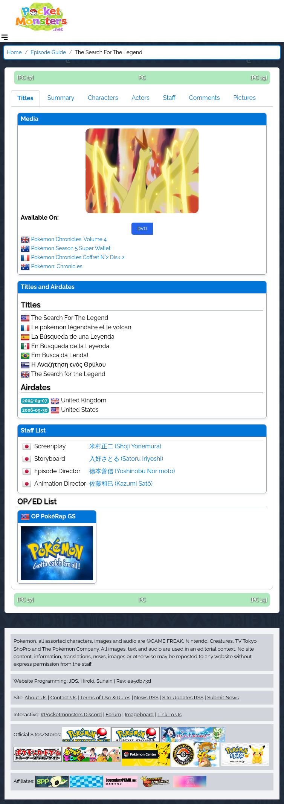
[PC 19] (258, 78)
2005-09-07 (34, 401)
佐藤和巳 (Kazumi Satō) (121, 483)
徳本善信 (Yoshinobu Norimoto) (132, 471)
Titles (25, 98)
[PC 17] (25, 78)
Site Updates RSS (182, 697)
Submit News (223, 697)
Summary (61, 97)
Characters (103, 97)
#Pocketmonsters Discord (71, 714)
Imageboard (139, 714)
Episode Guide (48, 52)
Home (14, 52)
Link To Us (169, 714)
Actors (140, 97)
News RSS (146, 697)
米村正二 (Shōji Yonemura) (125, 446)
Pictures (244, 97)
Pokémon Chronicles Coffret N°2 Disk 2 (78, 257)
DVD (142, 228)
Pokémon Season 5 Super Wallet (71, 248)
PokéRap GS (58, 516)
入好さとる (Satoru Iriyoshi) (126, 458)
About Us (35, 697)
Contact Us (63, 697)
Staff (169, 97)
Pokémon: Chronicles (56, 266)
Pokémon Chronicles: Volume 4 (69, 239)
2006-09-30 (34, 410)
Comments (204, 97)
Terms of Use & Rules (105, 697)
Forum (113, 714)
